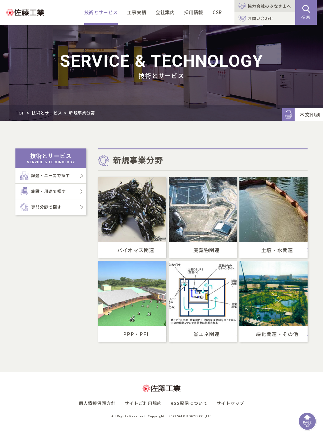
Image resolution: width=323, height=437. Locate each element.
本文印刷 (310, 114)
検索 (306, 12)
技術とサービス (101, 12)
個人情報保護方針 (97, 403)
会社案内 (165, 12)
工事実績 (136, 12)
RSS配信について (189, 403)
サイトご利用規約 (143, 403)
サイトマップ (231, 403)
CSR (217, 12)
